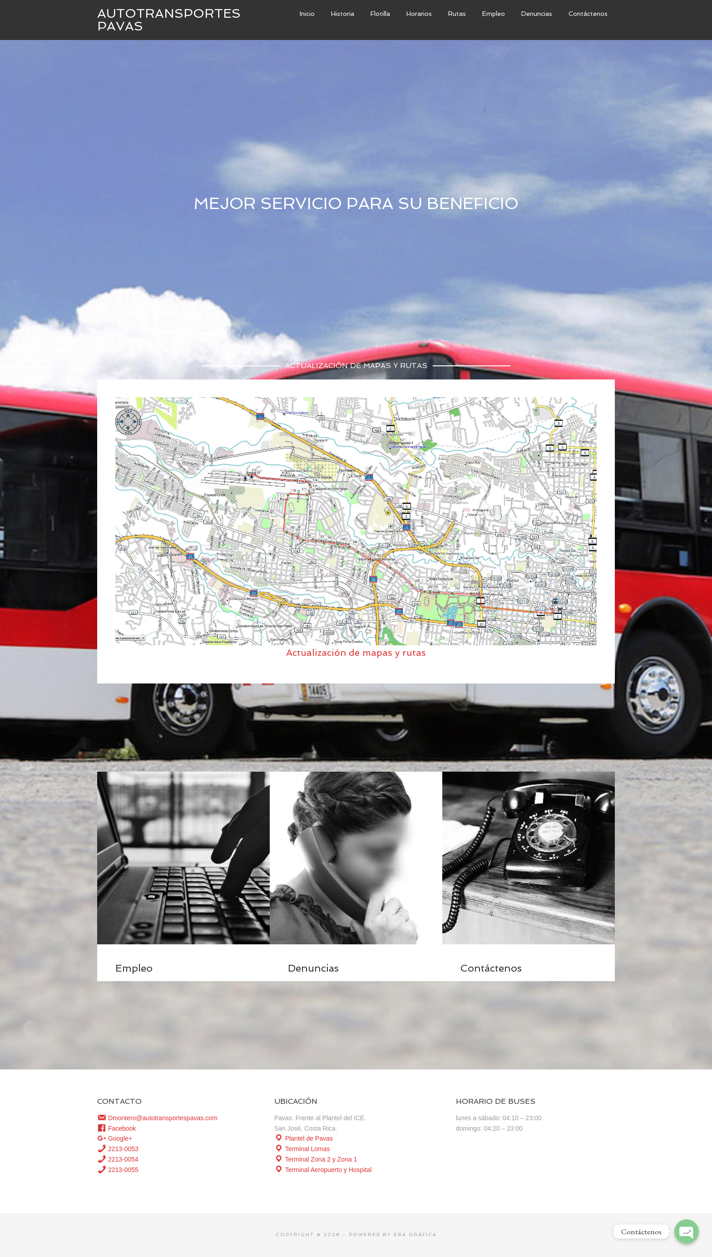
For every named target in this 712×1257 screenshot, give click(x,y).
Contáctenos (491, 968)
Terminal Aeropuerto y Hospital (322, 1169)
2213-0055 (117, 1169)
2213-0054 (117, 1159)
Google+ (114, 1138)
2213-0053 (117, 1148)
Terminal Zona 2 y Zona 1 (315, 1159)
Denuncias (313, 968)
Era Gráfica (415, 1234)
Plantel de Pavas (303, 1138)
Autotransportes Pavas (169, 20)
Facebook (116, 1128)
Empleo (134, 968)
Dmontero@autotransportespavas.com (157, 1118)
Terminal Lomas (302, 1148)
